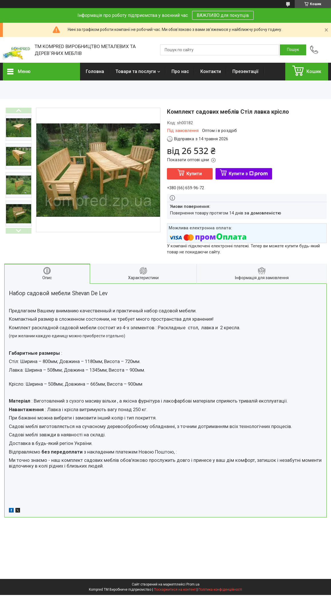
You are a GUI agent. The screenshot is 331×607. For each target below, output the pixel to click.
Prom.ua (193, 584)
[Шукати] (293, 49)
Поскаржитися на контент (175, 590)
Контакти (210, 71)
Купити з (248, 173)
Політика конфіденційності (220, 590)
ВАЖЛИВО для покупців (223, 15)
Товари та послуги (135, 71)
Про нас (180, 71)
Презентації (245, 71)
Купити (194, 173)
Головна (95, 71)
